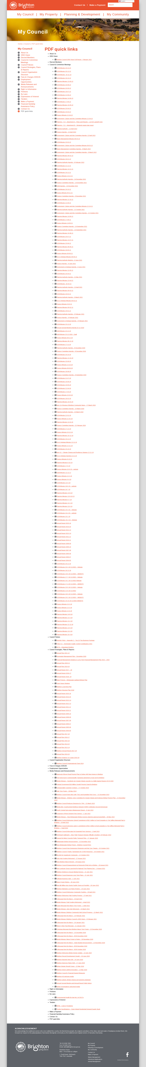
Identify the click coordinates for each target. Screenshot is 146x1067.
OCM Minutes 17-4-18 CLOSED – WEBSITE (70, 584)
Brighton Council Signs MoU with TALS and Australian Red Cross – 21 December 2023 (83, 794)
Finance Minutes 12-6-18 (64, 611)
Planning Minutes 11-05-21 (65, 270)
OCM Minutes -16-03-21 (64, 284)
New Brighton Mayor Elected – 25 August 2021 (71, 862)
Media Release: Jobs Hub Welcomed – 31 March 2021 (73, 909)
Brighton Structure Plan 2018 (65, 690)
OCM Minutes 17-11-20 (64, 344)
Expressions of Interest (30, 97)
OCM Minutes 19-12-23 (64, 68)
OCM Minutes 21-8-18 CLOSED (66, 591)
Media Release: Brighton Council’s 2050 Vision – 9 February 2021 (77, 919)
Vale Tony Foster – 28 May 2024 (66, 791)
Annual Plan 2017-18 (63, 734)
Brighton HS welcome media (65, 976)
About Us (24, 53)
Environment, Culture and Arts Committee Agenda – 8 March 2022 (77, 152)
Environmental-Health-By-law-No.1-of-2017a (70, 997)
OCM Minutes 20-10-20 (64, 354)
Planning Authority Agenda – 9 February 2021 (70, 314)
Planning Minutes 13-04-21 (65, 280)
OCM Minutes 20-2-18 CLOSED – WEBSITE (70, 597)
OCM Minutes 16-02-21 (64, 294)
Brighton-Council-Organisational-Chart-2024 (70, 763)
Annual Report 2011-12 (64, 536)
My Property (91, 1045)
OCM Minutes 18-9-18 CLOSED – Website (70, 594)
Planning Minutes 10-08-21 (65, 233)
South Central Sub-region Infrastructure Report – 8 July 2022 (75, 810)
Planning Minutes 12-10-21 (65, 199)
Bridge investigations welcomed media (68, 986)
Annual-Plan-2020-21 (63, 663)
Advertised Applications (95, 1059)
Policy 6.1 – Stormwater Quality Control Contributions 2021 (74, 644)
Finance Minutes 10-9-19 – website (67, 469)
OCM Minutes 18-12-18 (64, 570)
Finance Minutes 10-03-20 (65, 395)
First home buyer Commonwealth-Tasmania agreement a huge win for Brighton (80, 778)
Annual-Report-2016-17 (64, 673)
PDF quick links (37, 44)
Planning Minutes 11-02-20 (65, 422)
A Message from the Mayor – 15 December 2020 (71, 932)
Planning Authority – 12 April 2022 (67, 129)
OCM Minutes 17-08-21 (64, 220)
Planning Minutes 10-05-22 (65, 105)
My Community (92, 1049)
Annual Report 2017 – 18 (64, 670)
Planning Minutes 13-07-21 (65, 240)
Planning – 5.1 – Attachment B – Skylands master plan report (75, 125)
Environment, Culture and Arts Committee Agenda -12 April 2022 (76, 135)
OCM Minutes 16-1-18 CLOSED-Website (69, 580)
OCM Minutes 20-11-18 (64, 564)
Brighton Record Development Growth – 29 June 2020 (73, 956)
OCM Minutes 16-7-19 (63, 489)
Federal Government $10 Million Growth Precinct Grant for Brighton (77, 784)
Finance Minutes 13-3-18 (64, 607)
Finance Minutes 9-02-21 (64, 304)
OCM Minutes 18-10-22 (64, 78)
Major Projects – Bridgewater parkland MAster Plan (72, 680)
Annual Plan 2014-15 (63, 744)
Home (20, 44)
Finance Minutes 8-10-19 (64, 459)
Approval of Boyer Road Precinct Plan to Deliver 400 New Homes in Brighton (80, 774)
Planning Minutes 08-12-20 (65, 341)
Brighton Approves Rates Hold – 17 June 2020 (71, 963)
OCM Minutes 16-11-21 (64, 172)
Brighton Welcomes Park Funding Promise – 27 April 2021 (74, 895)
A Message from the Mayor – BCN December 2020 (72, 936)
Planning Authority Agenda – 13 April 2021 (69, 287)
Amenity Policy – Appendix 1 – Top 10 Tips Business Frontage (75, 640)
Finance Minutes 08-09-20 (65, 368)
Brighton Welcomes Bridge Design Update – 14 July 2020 (74, 953)
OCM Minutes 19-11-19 (64, 439)
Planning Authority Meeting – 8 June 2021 (69, 260)
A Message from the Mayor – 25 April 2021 (69, 899)
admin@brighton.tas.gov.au (72, 1047)
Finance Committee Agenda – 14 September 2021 (72, 226)
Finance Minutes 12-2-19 (64, 476)
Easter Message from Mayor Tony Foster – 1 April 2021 (73, 905)
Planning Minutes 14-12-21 (65, 169)
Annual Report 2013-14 (64, 533)
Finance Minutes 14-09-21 (65, 223)
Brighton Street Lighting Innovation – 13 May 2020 (72, 970)
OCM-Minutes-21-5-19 (63, 483)
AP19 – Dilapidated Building (65, 647)
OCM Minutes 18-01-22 (64, 159)
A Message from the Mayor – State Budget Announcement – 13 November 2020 (81, 943)
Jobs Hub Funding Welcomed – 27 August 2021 (71, 858)
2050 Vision (25, 55)
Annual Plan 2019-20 (63, 666)
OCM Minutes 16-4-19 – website (66, 513)
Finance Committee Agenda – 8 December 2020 (71, 351)
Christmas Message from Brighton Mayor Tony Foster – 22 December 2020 (79, 929)
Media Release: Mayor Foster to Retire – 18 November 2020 (75, 939)
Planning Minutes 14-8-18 (64, 614)
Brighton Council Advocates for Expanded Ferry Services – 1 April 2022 (78, 831)
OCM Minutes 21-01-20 (64, 415)
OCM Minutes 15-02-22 (64, 142)
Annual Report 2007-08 (64, 550)
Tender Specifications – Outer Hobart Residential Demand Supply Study (78, 1009)
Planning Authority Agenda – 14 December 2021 (71, 179)
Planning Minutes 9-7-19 (64, 499)
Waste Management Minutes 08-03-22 (68, 139)
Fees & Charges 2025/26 (30, 77)
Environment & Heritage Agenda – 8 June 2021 (71, 267)
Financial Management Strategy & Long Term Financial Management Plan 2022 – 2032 (83, 660)
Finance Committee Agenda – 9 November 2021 (71, 196)
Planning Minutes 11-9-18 (64, 631)
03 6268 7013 (67, 1045)
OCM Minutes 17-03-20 (64, 392)
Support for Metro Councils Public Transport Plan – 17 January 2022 (77, 838)
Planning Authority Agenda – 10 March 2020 (70, 412)
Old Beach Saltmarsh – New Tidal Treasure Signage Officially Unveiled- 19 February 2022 (84, 835)
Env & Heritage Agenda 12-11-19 (67, 456)
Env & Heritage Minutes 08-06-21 (67, 257)
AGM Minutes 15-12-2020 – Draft (67, 334)
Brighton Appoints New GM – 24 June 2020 (70, 959)
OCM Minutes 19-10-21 (64, 189)
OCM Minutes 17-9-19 (63, 466)
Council (27, 44)
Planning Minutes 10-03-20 (65, 402)
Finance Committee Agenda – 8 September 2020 (71, 375)
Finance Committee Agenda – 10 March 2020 (70, 408)
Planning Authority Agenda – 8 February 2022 (70, 162)
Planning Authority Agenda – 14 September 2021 (71, 230)
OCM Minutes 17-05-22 (64, 102)
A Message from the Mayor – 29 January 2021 (71, 922)
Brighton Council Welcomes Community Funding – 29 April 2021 (76, 892)
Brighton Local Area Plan (64, 687)
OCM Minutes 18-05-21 (64, 250)
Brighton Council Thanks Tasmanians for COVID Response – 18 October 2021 (80, 851)
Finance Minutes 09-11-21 (65, 193)
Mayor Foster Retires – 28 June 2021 (68, 882)
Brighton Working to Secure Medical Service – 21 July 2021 (75, 872)
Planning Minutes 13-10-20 (65, 358)
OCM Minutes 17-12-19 (64, 429)
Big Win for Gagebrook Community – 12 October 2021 (73, 855)
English (122, 1)
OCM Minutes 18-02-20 (64, 398)
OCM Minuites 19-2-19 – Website (67, 520)
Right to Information (28, 89)
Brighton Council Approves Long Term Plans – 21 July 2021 (75, 875)
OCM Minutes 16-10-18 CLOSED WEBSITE (70, 601)
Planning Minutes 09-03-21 (65, 290)
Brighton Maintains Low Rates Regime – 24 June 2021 (73, 889)
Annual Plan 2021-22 (63, 653)
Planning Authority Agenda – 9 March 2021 (70, 297)
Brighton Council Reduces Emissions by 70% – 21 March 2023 (76, 803)
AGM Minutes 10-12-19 (64, 331)
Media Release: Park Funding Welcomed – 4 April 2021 (73, 902)
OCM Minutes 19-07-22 (64, 91)
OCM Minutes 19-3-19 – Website (67, 510)
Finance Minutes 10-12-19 (65, 432)
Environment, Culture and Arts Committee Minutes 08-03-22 (75, 145)
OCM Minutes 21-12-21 (64, 166)
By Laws (24, 94)
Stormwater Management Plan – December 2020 (71, 656)
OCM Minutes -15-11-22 (64, 74)
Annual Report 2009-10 (64, 547)
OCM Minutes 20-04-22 (64, 108)
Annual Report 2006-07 (64, 557)
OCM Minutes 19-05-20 (64, 385)
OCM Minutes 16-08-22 (64, 85)
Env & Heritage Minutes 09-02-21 (67, 300)
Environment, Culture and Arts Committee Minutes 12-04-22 (75, 118)
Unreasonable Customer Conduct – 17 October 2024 (73, 788)
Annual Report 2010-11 (64, 540)
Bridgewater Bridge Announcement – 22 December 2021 (74, 841)
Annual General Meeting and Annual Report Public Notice (74, 983)
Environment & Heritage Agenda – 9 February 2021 (72, 321)
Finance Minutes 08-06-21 (65, 253)
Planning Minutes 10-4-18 (64, 634)
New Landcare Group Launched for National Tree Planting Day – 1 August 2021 (81, 868)
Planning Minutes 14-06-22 (65, 98)
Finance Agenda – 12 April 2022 (66, 132)
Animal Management (94, 1061)
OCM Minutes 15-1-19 (63, 516)
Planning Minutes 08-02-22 (65, 155)
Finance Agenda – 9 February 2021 (67, 317)
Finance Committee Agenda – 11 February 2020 (71, 425)
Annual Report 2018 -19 (64, 676)
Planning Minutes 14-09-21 (65, 216)
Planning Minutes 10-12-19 (65, 435)
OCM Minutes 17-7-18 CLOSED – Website (70, 577)
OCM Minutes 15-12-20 (64, 324)
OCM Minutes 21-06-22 (64, 95)
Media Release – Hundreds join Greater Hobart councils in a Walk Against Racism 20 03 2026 (85, 781)
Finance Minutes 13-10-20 (65, 365)
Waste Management (94, 1057)
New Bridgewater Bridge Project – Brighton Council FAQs (74, 845)
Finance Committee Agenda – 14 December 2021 (72, 182)
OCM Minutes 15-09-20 (64, 361)
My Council (91, 1043)
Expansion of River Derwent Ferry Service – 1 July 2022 (73, 813)
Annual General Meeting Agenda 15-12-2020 (70, 327)
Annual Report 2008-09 (64, 543)
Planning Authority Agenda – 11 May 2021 (69, 277)
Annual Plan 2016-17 (63, 737)
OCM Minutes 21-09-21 (64, 203)
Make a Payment (97, 5)
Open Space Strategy (63, 683)
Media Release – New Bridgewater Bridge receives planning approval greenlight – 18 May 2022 (86, 817)
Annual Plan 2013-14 (63, 747)
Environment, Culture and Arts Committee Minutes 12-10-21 (75, 206)
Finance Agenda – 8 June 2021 (66, 263)
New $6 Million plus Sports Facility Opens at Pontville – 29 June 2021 (78, 885)
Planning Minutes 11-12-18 (65, 624)
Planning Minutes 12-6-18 (64, 628)
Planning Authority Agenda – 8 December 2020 (71, 348)
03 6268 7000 (66, 1043)
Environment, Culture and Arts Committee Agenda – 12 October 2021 (77, 213)
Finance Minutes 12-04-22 (65, 115)
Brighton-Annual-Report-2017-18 (67, 751)
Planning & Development (95, 1047)
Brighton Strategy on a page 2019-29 (68, 757)
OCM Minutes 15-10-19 (64, 449)
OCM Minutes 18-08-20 (64, 371)
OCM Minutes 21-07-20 (64, 378)
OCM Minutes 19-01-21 (64, 311)
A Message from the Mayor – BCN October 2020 (71, 949)
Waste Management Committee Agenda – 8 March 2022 (74, 149)
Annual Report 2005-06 (64, 553)
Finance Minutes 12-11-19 (65, 446)
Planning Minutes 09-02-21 (65, 307)
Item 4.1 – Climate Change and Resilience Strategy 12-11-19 (75, 452)
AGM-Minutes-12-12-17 (64, 472)
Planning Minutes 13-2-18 (64, 621)
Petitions (24, 92)
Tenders (24, 99)
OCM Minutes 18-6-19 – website (66, 486)
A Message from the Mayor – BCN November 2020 (72, 946)
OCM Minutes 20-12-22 (64, 71)
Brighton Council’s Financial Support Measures (71, 973)
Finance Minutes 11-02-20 (65, 418)
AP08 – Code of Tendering (65, 1006)
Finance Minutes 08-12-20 (65, 338)
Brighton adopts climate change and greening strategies (74, 980)
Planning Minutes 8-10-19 (64, 462)
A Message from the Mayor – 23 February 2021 (71, 916)
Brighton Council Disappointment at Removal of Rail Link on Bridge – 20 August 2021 (82, 865)
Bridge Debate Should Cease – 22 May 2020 (70, 966)
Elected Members (27, 58)
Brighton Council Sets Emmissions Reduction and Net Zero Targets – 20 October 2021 (83, 848)
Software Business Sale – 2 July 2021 (68, 878)
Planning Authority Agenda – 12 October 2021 (71, 209)
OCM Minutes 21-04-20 (64, 388)
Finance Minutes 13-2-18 (64, 604)
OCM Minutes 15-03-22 (64, 112)
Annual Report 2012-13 (64, 530)
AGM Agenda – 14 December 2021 (67, 186)
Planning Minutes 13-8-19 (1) (66, 496)
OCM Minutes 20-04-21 (64, 273)
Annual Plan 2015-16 (63, 741)
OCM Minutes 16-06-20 (64, 381)
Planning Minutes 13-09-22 (65, 81)
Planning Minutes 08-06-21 (65, 247)
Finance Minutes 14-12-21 (65, 176)
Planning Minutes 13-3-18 (64, 617)
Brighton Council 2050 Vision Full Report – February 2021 (74, 59)
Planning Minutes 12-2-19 (64, 503)
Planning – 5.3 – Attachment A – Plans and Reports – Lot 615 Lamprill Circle (80, 122)
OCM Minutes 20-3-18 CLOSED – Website (70, 567)
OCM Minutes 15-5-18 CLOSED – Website (70, 587)
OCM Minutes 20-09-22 (64, 88)
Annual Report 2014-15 (64, 526)
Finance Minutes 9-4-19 (64, 479)
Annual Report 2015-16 (64, 523)
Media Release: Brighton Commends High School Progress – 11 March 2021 (80, 912)
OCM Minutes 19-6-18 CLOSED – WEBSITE (70, 574)
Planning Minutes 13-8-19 (64, 493)
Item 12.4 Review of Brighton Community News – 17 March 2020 (76, 405)
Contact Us (79, 5)
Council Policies (27, 65)
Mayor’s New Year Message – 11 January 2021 (71, 926)
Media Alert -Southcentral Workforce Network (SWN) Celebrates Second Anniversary (82, 807)
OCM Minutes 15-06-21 (64, 243)
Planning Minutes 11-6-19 (64, 506)
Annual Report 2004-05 (64, 560)
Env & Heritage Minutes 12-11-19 (67, 442)
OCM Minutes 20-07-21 (64, 236)
